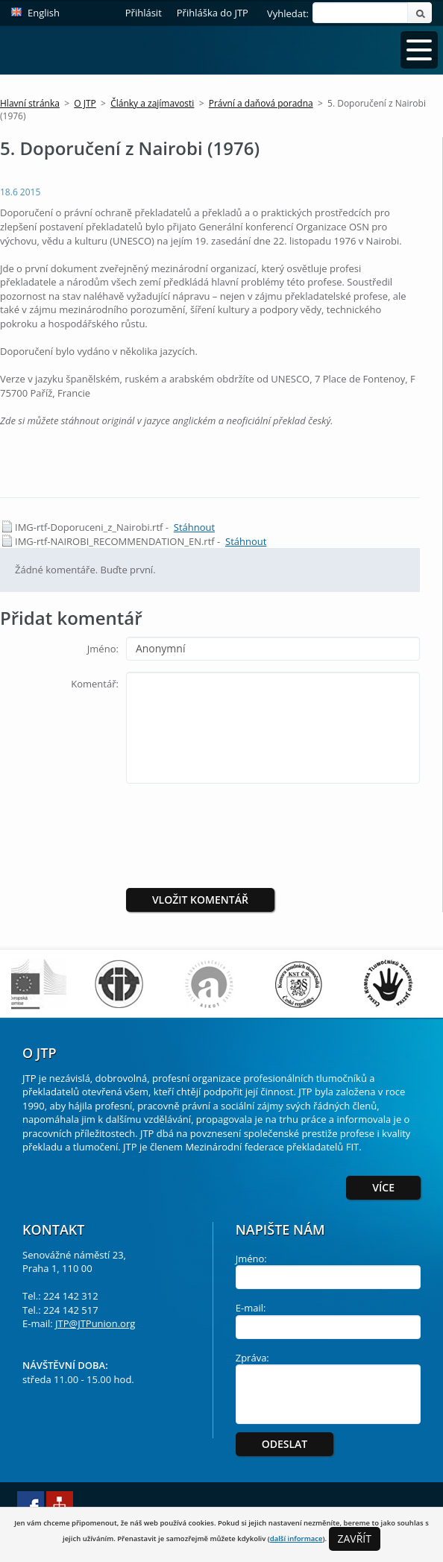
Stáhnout (194, 527)
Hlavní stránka (30, 103)
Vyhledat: (288, 13)
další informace (296, 1538)
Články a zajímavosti (152, 103)
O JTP (85, 103)
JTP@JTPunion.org (95, 1323)
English (44, 12)
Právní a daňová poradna (261, 103)
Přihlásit (143, 12)
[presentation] (250, 824)
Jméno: (103, 648)
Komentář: (95, 683)
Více (383, 1187)
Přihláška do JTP (212, 12)
